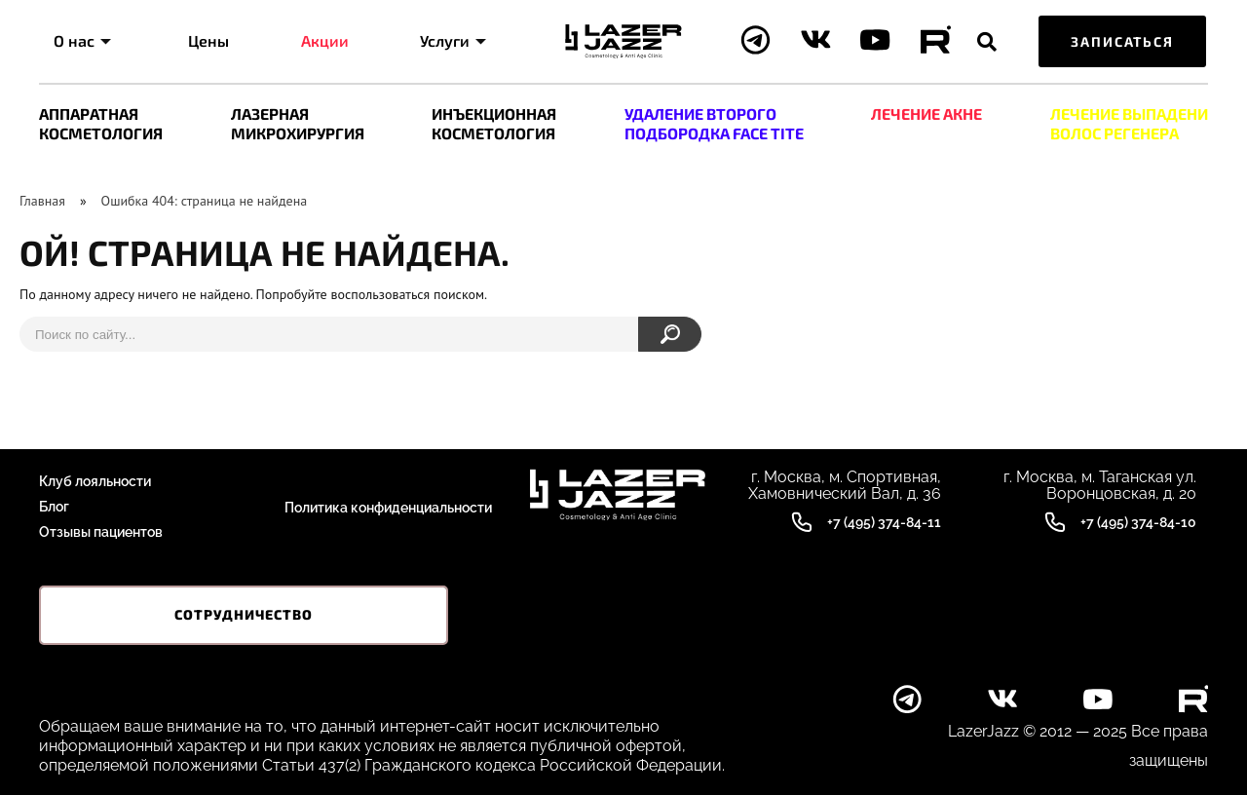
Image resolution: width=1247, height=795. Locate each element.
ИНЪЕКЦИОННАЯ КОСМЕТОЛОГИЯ (494, 123)
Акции (325, 40)
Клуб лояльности (95, 481)
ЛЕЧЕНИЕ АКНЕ (926, 113)
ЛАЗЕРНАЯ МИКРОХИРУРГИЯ (297, 123)
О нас (82, 40)
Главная (42, 200)
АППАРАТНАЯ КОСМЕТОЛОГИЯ (101, 123)
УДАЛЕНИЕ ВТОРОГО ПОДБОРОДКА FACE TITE (714, 123)
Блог (54, 506)
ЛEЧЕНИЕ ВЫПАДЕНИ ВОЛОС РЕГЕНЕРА (1129, 123)
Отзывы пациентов (101, 532)
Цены (208, 40)
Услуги (453, 40)
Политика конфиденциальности (388, 506)
